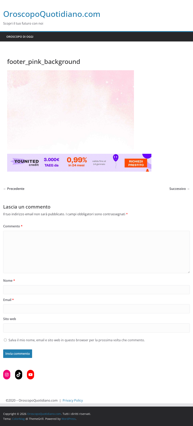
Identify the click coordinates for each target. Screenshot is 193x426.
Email (8, 300)
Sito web (9, 319)
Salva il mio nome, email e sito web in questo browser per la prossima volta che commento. (77, 340)
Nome (9, 280)
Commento (13, 226)
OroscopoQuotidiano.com (51, 13)
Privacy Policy (73, 400)
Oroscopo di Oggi (19, 36)
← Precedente (13, 189)
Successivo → (179, 189)
